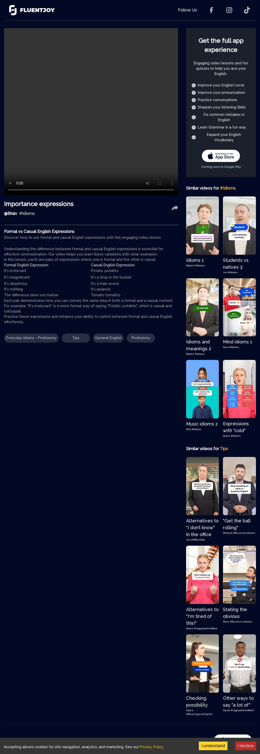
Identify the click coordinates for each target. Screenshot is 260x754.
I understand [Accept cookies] (213, 745)
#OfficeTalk (198, 539)
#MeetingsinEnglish (199, 714)
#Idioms (200, 265)
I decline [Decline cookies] (246, 745)
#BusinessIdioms (244, 532)
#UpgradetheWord (205, 628)
